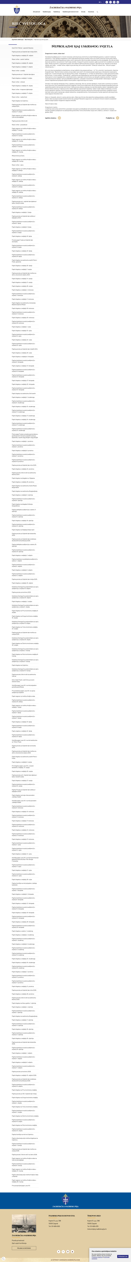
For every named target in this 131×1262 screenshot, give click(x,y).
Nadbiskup (56, 11)
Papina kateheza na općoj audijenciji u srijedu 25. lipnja (23, 735)
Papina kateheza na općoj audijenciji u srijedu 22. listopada (23, 917)
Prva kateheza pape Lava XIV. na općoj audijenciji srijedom (23, 691)
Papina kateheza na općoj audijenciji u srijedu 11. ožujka (23, 1111)
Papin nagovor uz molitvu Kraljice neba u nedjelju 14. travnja (24, 140)
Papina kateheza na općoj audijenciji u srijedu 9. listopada (23, 361)
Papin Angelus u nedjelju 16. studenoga (23, 962)
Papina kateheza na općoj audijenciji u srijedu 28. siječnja (23, 1048)
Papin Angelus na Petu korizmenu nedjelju (24, 1125)
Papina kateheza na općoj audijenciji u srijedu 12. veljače (23, 574)
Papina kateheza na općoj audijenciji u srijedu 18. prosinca (23, 460)
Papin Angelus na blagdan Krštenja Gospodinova (22, 505)
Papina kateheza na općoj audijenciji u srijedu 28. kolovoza (23, 322)
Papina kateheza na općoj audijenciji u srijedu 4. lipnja (23, 711)
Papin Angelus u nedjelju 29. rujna (22, 353)
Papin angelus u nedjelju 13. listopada (23, 366)
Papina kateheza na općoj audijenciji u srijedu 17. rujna (23, 865)
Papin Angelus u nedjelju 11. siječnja (22, 1020)
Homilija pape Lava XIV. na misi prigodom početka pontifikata (24, 686)
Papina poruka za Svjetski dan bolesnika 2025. (24, 534)
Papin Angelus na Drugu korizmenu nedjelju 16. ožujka (25, 617)
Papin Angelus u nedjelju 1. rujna (21, 327)
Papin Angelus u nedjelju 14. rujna (22, 854)
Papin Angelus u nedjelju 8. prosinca (22, 450)
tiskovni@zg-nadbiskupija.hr (97, 1229)
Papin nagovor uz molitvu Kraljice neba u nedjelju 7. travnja (24, 129)
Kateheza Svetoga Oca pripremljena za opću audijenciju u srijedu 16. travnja (25, 669)
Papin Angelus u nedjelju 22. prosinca (23, 469)
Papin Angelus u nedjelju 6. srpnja (22, 762)
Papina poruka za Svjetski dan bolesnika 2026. (24, 1043)
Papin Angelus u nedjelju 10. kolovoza (23, 811)
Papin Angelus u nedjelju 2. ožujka (22, 601)
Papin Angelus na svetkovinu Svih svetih (24, 393)
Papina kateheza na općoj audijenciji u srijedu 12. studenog (23, 948)
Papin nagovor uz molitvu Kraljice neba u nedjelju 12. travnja (24, 1170)
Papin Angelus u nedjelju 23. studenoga (23, 958)
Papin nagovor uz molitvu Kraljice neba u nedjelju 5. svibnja (24, 169)
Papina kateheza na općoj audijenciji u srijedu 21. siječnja (23, 1033)
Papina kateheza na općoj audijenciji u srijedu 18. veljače (23, 1085)
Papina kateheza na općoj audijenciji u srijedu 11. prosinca (23, 455)
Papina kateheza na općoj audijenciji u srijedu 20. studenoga (23, 429)
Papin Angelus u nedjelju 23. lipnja (22, 251)
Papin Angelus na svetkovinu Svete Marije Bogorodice (24, 486)
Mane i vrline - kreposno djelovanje (22, 89)
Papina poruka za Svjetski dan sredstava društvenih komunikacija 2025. (24, 539)
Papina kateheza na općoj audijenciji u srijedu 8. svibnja (23, 175)
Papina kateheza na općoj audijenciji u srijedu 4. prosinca (23, 446)
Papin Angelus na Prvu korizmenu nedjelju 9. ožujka (25, 611)
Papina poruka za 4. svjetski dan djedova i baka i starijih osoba (24, 202)
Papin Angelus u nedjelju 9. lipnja (21, 227)
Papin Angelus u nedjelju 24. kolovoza (23, 830)
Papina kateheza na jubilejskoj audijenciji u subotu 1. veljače (25, 560)
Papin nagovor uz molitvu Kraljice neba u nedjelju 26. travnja (24, 1181)
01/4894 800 (55, 1226)
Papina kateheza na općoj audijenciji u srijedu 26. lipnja (23, 255)
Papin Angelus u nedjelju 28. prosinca (23, 994)
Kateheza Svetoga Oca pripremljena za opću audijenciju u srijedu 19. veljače (25, 587)
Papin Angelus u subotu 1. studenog (22, 931)
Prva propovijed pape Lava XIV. (21, 1185)
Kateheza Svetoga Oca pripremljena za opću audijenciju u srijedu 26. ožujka (25, 638)
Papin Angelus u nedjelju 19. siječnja (22, 520)
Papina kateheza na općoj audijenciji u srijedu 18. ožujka (23, 1120)
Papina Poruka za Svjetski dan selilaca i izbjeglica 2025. (23, 790)
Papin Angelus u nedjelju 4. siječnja (22, 1007)
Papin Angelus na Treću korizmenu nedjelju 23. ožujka (25, 627)
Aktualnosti (36, 11)
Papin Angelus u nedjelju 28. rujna (22, 879)
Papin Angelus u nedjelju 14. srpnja (22, 278)
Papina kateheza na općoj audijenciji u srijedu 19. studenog (23, 954)
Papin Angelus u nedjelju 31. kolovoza (23, 839)
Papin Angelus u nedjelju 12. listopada (23, 903)
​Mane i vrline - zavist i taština (20, 59)
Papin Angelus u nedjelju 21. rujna (22, 870)
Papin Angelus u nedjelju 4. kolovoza (23, 290)
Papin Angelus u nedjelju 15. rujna (22, 330)
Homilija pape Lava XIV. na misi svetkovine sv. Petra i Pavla (24, 741)
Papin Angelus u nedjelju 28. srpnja (22, 286)
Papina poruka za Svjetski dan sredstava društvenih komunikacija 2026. (24, 1080)
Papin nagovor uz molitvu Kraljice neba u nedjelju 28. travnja (24, 160)
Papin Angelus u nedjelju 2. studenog (23, 935)
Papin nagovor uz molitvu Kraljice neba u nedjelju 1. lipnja (24, 706)
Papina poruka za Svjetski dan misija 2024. (25, 51)
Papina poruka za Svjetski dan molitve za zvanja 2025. (24, 633)
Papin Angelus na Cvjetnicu (20, 101)
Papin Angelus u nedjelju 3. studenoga (23, 397)
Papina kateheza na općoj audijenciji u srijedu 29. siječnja (23, 550)
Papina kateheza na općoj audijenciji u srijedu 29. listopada (23, 926)
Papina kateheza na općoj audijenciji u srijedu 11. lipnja (23, 717)
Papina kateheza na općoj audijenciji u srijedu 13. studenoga (23, 411)
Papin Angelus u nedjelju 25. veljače (22, 55)
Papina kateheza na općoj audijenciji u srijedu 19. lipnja (23, 246)
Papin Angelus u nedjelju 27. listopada (23, 380)
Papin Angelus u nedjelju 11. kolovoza (23, 299)
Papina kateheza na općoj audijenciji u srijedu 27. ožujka (23, 110)
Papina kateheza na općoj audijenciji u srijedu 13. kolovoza (23, 816)
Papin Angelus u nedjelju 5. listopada (23, 894)
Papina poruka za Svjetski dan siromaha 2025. (24, 746)
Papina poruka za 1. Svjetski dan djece (23, 74)
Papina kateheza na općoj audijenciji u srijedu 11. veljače (23, 1067)
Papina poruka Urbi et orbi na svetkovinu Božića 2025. (24, 998)
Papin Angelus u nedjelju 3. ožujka (22, 78)
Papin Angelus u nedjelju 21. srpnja (22, 282)
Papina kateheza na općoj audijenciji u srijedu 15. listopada (23, 908)
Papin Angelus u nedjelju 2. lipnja (21, 212)
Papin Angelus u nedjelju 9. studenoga (23, 944)
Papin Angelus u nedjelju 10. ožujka (22, 85)
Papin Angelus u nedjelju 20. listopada (23, 384)
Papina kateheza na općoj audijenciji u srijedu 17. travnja (23, 145)
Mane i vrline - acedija (18, 70)
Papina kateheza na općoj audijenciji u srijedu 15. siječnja (23, 516)
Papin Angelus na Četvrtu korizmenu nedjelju (25, 1116)
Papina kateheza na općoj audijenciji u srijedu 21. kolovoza (23, 313)
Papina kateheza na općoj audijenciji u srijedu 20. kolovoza (23, 825)
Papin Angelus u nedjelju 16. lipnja (22, 236)
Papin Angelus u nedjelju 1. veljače (22, 1053)
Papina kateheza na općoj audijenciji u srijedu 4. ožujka (23, 1102)
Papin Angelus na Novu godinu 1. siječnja (24, 1003)
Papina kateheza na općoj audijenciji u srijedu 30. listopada (23, 388)
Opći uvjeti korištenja (19, 1243)
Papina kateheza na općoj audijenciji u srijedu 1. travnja (23, 1144)
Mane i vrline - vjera (17, 165)
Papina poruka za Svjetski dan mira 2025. (24, 465)
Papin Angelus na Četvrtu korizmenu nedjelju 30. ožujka (25, 644)
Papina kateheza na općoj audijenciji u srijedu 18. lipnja (23, 726)
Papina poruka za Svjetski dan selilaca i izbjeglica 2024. (23, 217)
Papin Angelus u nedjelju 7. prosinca (22, 971)
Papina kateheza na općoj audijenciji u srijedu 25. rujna (23, 344)
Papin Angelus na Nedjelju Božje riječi (23, 530)
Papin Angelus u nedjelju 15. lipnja (22, 722)
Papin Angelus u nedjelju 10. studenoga (23, 406)
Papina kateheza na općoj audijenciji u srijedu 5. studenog (23, 939)
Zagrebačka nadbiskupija (66, 7)
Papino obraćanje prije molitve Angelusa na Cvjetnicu (25, 1139)
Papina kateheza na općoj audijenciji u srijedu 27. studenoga (23, 424)
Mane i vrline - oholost (18, 82)
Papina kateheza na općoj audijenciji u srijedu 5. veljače (23, 565)
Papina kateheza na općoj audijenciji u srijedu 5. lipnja (23, 222)
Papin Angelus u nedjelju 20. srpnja (22, 771)
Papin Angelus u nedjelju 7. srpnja (22, 269)
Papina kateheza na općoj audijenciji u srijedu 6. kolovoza (23, 807)
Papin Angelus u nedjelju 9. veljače (22, 570)
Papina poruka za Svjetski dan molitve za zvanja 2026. (24, 1150)
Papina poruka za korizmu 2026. (21, 1071)
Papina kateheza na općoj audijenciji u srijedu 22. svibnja (23, 196)
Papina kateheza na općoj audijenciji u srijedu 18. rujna (23, 335)
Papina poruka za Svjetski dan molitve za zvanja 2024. (24, 105)
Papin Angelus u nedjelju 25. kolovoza (23, 317)
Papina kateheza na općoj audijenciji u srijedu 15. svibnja (23, 186)
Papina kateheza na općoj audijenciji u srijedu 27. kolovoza (23, 834)
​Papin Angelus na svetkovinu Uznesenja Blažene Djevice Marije (24, 303)
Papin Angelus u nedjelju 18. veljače (22, 63)
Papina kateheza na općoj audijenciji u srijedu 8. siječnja (23, 499)
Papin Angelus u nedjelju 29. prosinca (23, 482)
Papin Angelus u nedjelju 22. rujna (22, 340)
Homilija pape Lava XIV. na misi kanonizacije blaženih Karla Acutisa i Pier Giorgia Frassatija (25, 859)
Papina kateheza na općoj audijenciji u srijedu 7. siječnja (23, 1011)
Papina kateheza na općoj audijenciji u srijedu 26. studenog (23, 967)
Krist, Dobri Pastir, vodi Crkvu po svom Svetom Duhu (23, 680)
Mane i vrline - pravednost (19, 124)
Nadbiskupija (47, 11)
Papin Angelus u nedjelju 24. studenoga (23, 419)
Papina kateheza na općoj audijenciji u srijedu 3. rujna (23, 843)
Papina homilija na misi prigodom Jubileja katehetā (24, 884)
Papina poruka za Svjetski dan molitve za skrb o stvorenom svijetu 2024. (24, 274)
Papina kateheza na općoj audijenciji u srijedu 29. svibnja (23, 207)
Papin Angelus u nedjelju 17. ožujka (22, 93)
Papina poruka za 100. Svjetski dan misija (24, 1094)
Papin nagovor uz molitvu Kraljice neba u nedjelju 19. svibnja (24, 191)
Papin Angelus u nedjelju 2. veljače (22, 555)
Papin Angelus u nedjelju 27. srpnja (22, 780)
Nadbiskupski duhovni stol (70, 11)
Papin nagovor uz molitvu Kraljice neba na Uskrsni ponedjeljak (24, 116)
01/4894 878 (94, 1226)
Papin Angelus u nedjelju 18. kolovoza (23, 308)
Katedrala (91, 11)
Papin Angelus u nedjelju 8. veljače (22, 1062)
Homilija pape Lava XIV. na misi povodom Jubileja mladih (24, 801)
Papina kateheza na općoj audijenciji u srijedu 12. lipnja (23, 231)
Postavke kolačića (97, 1257)
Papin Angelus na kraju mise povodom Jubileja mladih (23, 796)
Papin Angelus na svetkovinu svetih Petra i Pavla (24, 757)
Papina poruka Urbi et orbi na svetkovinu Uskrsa (24, 675)
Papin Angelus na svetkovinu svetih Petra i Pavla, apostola (24, 261)
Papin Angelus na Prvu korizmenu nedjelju (24, 1090)
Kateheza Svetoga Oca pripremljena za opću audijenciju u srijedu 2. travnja (25, 649)
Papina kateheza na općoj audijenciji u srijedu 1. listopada (23, 889)
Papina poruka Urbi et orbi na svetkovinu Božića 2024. (24, 473)
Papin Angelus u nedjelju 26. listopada (23, 922)
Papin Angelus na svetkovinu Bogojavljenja (24, 491)
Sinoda (83, 11)
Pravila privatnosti (18, 1240)
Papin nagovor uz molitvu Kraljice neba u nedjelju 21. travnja (24, 151)
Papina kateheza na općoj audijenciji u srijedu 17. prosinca (23, 981)
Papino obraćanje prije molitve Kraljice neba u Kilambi (25, 1175)
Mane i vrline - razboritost (19, 97)
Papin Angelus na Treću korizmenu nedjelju (25, 1107)
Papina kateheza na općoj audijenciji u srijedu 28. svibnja (23, 700)
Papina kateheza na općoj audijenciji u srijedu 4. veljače (23, 1057)
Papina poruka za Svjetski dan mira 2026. (24, 990)
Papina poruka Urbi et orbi (19, 121)
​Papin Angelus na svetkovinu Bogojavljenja (24, 1016)
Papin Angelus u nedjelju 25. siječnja (23, 1038)
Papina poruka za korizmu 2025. (21, 592)
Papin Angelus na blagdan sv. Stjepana (23, 478)
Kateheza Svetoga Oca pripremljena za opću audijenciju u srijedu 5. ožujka (25, 606)
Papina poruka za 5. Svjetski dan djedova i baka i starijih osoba (24, 776)
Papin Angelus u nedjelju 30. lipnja (22, 265)
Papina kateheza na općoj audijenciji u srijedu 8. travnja (23, 1164)
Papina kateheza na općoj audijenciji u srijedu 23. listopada (23, 375)
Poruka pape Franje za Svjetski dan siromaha (22, 240)
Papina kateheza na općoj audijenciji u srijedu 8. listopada (23, 898)
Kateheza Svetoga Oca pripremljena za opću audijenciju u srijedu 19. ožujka (25, 622)
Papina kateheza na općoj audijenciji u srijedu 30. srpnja (23, 785)
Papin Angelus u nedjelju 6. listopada (23, 356)
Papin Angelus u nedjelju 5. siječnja (22, 495)
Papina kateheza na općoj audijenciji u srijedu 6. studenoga (23, 401)
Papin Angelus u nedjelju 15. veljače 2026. (24, 1075)
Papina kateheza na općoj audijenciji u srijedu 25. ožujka (23, 1129)
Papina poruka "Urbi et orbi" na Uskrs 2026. (24, 1154)
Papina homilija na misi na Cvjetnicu (22, 1134)
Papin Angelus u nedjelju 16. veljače (22, 583)
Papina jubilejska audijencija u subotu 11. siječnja (24, 510)
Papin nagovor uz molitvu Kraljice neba (23, 696)
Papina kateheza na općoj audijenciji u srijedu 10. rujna (23, 849)
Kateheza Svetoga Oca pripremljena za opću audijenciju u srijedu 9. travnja (25, 660)
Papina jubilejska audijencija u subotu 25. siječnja (24, 545)
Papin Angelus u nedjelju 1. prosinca (22, 441)
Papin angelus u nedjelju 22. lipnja (22, 731)
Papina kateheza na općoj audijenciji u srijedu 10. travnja (23, 134)
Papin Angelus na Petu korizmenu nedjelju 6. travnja (25, 655)
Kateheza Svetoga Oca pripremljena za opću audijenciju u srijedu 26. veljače (25, 596)
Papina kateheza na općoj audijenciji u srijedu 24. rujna (23, 874)
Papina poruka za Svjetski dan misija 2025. (25, 579)
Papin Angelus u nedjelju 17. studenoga (23, 415)
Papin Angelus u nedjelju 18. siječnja (22, 1029)
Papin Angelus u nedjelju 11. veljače (22, 67)
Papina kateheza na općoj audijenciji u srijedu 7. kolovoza (23, 294)
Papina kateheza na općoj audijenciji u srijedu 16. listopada (23, 370)
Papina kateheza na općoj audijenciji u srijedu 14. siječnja (23, 1024)
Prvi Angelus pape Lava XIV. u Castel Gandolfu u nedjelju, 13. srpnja (23, 766)
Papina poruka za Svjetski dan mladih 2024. (25, 349)
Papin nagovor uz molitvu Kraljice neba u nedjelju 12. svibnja (24, 180)
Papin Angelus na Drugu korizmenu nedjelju (25, 1097)
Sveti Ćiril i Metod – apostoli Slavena (22, 48)
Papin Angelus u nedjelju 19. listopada (23, 912)
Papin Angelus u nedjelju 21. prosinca (23, 986)
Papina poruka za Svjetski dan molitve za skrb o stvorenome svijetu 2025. (24, 752)
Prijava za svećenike (24, 1248)
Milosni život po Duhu (18, 155)
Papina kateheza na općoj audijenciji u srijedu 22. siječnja (23, 525)
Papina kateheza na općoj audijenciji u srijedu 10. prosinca (23, 976)
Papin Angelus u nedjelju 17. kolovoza (23, 821)
